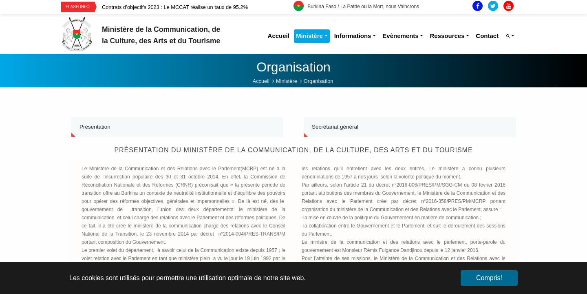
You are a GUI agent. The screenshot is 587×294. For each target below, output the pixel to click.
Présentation (94, 127)
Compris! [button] (489, 277)
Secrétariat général (335, 127)
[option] (198, 7)
